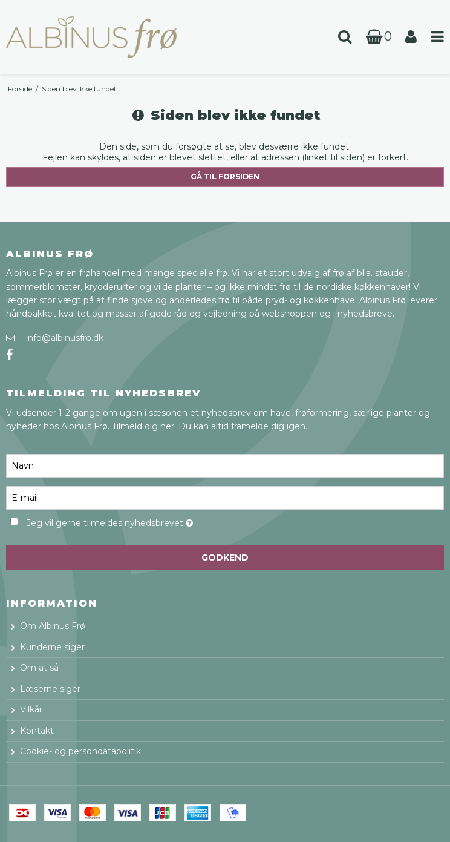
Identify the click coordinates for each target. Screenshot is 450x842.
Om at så (39, 667)
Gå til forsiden (225, 176)
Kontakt (37, 730)
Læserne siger (50, 688)
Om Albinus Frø (52, 625)
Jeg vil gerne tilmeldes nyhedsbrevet (139, 521)
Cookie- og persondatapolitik (80, 751)
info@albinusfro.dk (64, 337)
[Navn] (225, 464)
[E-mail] (225, 497)
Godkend (225, 557)
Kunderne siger (52, 647)
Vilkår (31, 709)
